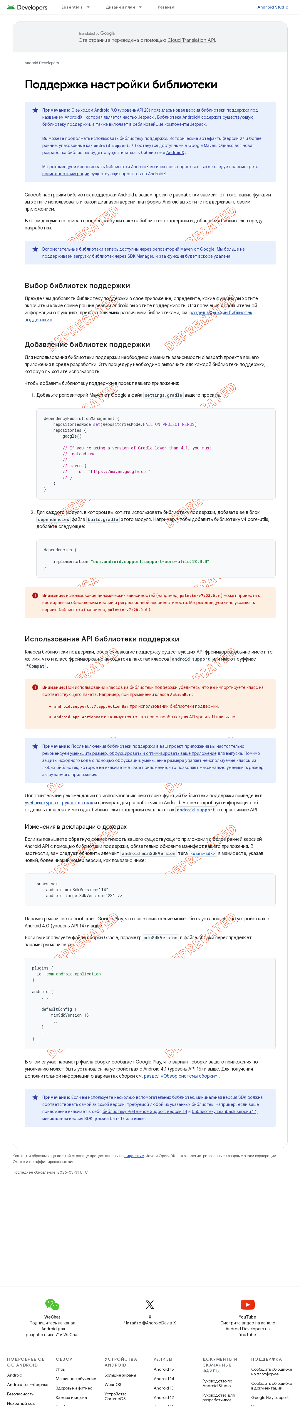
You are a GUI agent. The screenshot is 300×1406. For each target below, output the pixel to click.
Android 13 (164, 1388)
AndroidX (73, 117)
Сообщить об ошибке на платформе (271, 1372)
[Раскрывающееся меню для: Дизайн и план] (143, 7)
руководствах (77, 803)
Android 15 (164, 1369)
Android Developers (42, 62)
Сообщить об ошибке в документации (271, 1386)
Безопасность (20, 1394)
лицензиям (134, 1155)
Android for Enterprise (27, 1384)
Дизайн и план (120, 7)
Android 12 (164, 1397)
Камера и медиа (71, 1397)
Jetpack (146, 117)
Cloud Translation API (191, 40)
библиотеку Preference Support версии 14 (145, 1111)
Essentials (72, 7)
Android (14, 1375)
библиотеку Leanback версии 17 (224, 1111)
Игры (61, 1369)
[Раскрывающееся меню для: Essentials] (91, 7)
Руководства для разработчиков (218, 1397)
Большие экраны (120, 1375)
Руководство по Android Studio (217, 1383)
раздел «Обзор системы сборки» (180, 1076)
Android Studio (273, 7)
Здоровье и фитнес (74, 1388)
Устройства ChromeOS (116, 1396)
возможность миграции (65, 173)
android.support (196, 810)
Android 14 (164, 1378)
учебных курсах (41, 803)
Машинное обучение (76, 1378)
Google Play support (270, 1397)
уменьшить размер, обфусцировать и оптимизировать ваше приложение (143, 753)
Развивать (168, 7)
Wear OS (113, 1384)
